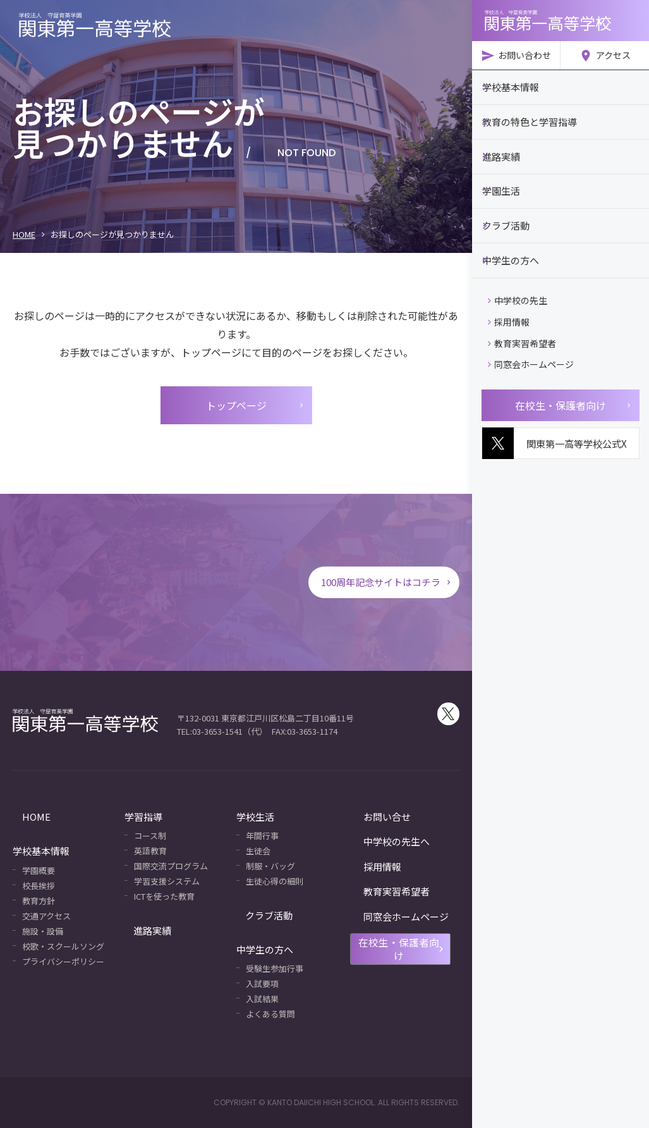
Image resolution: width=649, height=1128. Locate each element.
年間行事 (262, 836)
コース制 (150, 836)
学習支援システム (167, 881)
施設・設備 (42, 931)
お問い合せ (371, 816)
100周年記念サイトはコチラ (382, 582)
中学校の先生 (517, 289)
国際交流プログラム (171, 866)
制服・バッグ (270, 866)
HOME (24, 234)
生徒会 (258, 851)
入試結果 (262, 999)
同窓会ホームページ (531, 353)
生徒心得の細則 (274, 881)
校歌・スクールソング (63, 946)
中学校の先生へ (381, 841)
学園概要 (38, 870)
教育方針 (38, 901)
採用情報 (509, 311)
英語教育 (150, 851)
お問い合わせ (516, 56)
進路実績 (143, 929)
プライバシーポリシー (63, 961)
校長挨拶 (38, 886)
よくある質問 (270, 1014)
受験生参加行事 (274, 968)
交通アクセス (46, 916)
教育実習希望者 (522, 332)
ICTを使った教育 (164, 896)
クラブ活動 (260, 914)
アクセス (605, 56)
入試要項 (262, 984)
